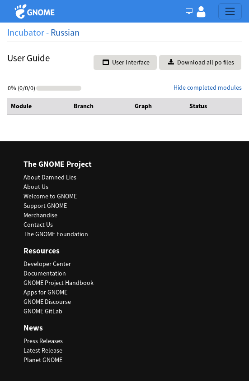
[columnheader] (38, 106)
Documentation (44, 273)
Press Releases (43, 341)
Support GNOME (45, 206)
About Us (35, 187)
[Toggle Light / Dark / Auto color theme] (189, 11)
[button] (201, 11)
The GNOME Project (57, 164)
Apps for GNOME (45, 292)
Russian (65, 32)
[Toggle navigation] (230, 11)
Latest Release (42, 350)
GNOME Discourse (47, 302)
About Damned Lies (49, 177)
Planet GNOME (42, 360)
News (33, 328)
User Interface (126, 62)
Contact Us (38, 224)
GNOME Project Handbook (58, 283)
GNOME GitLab (42, 311)
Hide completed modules (208, 87)
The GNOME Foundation (55, 234)
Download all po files (201, 62)
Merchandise (40, 215)
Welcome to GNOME (50, 196)
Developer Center (47, 264)
